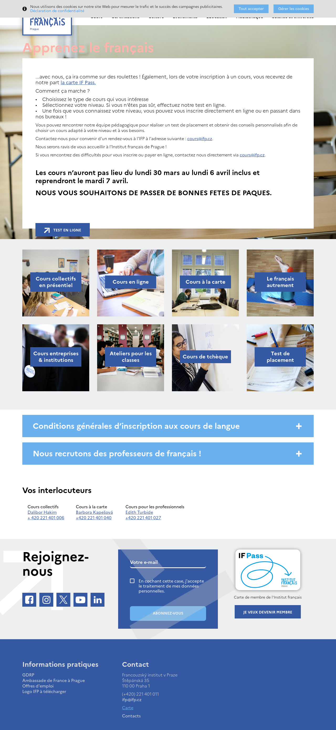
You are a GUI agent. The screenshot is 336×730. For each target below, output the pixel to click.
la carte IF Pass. (78, 82)
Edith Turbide (139, 512)
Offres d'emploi (38, 686)
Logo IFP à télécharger (44, 691)
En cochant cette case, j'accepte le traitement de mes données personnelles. (171, 586)
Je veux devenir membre (267, 612)
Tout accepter (251, 9)
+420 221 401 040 (94, 518)
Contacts (131, 716)
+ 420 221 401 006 (46, 518)
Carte (127, 708)
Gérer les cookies (293, 9)
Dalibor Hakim (42, 512)
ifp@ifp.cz (131, 699)
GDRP (28, 675)
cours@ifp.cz (199, 138)
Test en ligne (62, 230)
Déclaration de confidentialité (57, 11)
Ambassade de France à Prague (53, 680)
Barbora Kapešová (94, 512)
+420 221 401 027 (143, 518)
